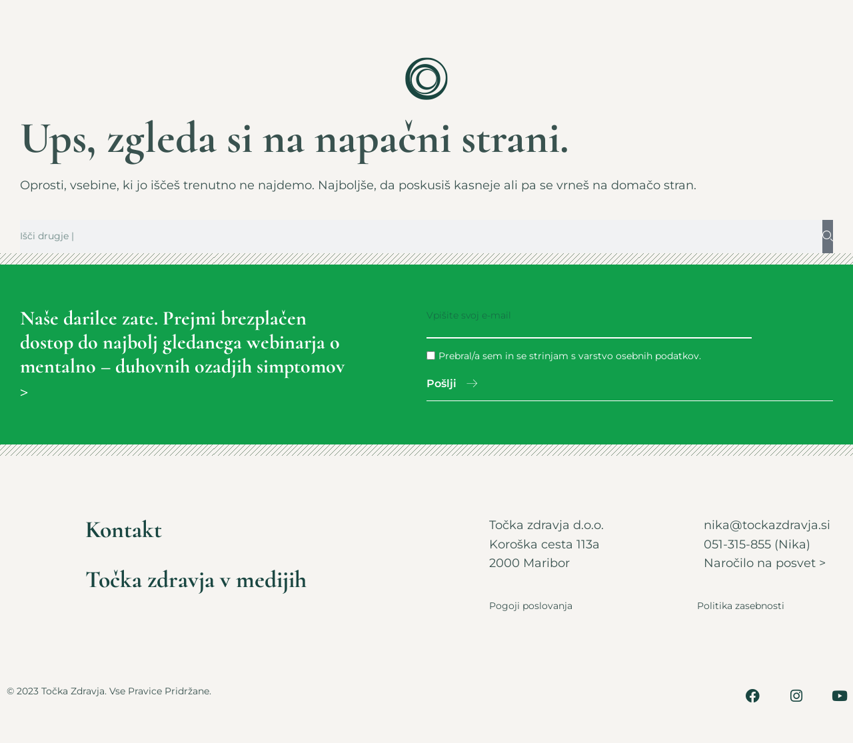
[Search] (827, 236)
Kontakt (126, 530)
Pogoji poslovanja (530, 606)
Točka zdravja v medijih (198, 580)
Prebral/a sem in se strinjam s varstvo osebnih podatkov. (569, 356)
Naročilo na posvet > (765, 563)
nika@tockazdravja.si (767, 525)
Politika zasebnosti (740, 606)
